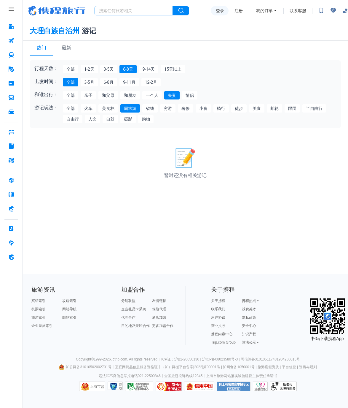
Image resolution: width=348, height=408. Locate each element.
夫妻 (172, 95)
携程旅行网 (56, 10)
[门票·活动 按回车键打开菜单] (11, 83)
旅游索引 (38, 317)
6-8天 (128, 69)
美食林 (108, 108)
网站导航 (69, 309)
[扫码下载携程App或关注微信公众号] (321, 10)
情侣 (190, 95)
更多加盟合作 (162, 326)
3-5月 (89, 82)
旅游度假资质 (268, 367)
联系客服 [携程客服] (298, 11)
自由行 (72, 119)
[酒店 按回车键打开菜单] (11, 26)
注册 (238, 11)
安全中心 (249, 326)
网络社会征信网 (120, 386)
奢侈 (185, 108)
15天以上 (172, 69)
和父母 (108, 95)
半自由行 (314, 108)
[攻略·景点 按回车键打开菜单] (11, 146)
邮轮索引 (69, 317)
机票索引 (38, 309)
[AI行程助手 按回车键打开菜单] (11, 132)
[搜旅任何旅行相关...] (134, 10)
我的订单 (264, 11)
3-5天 (109, 69)
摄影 (128, 119)
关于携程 (218, 301)
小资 (203, 108)
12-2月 (151, 82)
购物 (146, 119)
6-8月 (109, 82)
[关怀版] (345, 11)
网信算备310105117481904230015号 (270, 359)
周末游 (130, 108)
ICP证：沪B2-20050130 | (181, 359)
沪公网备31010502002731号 (85, 367)
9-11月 (129, 82)
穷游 (168, 108)
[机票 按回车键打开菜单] (11, 40)
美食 (257, 108)
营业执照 (218, 326)
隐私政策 (249, 317)
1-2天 (89, 69)
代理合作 (128, 317)
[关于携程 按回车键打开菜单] (11, 257)
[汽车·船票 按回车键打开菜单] (11, 97)
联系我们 (218, 309)
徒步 (239, 108)
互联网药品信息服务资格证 (136, 367)
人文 (92, 119)
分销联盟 (128, 301)
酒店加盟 (159, 317)
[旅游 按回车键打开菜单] (11, 69)
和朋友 (130, 95)
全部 (70, 69)
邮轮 (274, 108)
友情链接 (159, 301)
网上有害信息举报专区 (233, 386)
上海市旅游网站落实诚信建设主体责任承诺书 (241, 376)
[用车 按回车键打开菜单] (11, 112)
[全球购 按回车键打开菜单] (11, 180)
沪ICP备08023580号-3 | (221, 359)
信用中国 (199, 386)
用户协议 (218, 317)
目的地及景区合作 (135, 326)
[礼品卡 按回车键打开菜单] (11, 194)
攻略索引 (69, 301)
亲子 (88, 95)
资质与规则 (308, 367)
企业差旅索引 (42, 326)
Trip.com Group (223, 342)
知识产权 (249, 334)
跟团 (292, 108)
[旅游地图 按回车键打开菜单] (11, 160)
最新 (66, 47)
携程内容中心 (221, 334)
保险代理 (159, 309)
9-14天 (149, 69)
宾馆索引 (38, 301)
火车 (88, 108)
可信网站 (169, 386)
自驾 (110, 119)
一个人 (152, 95)
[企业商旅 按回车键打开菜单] (11, 228)
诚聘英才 (249, 309)
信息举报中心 (139, 386)
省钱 (150, 108)
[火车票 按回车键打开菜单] (11, 55)
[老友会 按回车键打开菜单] (11, 243)
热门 (41, 47)
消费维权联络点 (260, 386)
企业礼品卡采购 (133, 309)
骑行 (221, 108)
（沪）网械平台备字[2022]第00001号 (190, 367)
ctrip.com (120, 359)
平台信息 (289, 367)
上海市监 (97, 387)
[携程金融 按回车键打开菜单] (11, 209)
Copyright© (85, 359)
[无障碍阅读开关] (333, 11)
